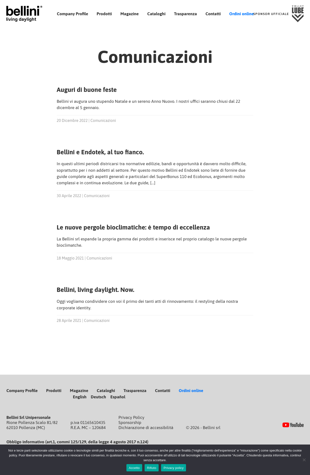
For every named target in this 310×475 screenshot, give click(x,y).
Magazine (129, 13)
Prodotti (104, 13)
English (79, 396)
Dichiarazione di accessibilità (145, 427)
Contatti (213, 13)
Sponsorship (129, 422)
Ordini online (241, 13)
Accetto (134, 468)
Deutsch (98, 396)
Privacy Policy (131, 417)
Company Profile (72, 13)
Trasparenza (185, 13)
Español (117, 396)
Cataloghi (156, 13)
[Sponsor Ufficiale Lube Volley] (278, 14)
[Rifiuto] (304, 459)
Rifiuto (151, 468)
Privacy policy (173, 468)
